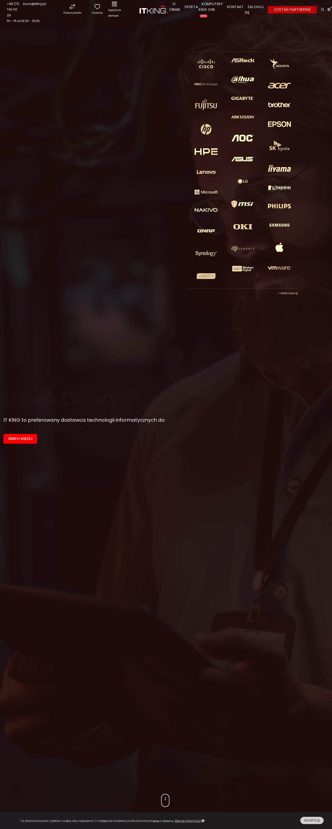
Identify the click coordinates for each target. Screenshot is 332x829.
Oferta (191, 6)
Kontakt (235, 6)
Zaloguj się (254, 9)
